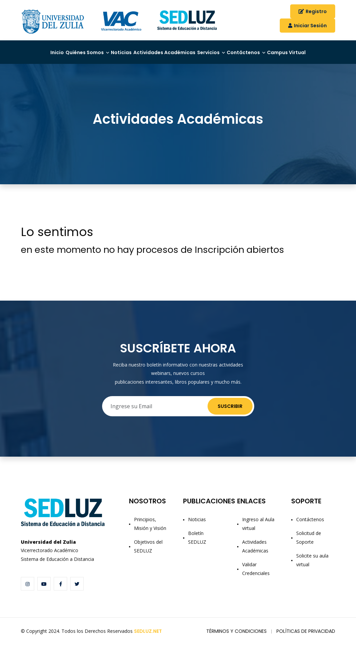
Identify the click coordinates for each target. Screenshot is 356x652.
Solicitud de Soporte (308, 544)
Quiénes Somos (69, 50)
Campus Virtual (46, 62)
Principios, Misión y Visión (150, 531)
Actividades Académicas (170, 50)
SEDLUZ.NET (148, 638)
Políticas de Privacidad (305, 638)
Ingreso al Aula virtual (258, 531)
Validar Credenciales (256, 576)
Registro (313, 11)
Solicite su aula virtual (312, 567)
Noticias (116, 50)
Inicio (32, 50)
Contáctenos (271, 50)
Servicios (226, 50)
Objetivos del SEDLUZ (148, 553)
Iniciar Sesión (307, 25)
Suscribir (230, 413)
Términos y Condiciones (236, 638)
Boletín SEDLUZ (197, 544)
